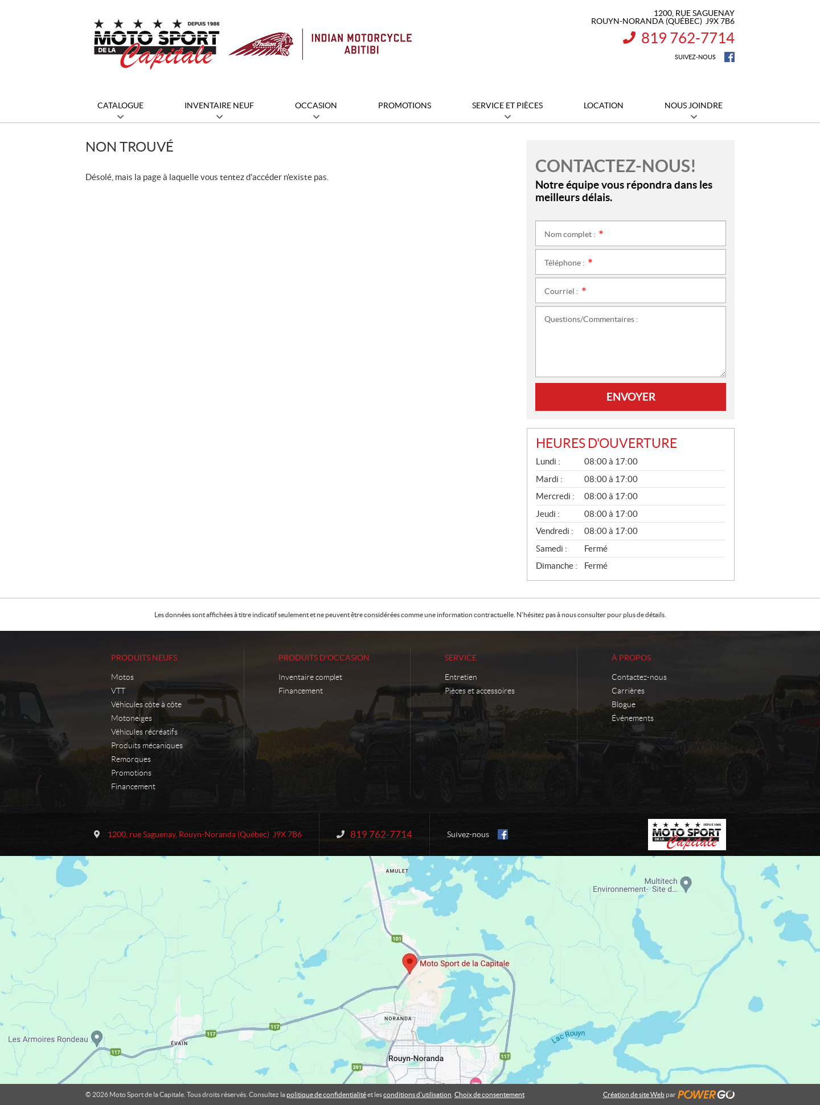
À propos (631, 657)
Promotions (131, 772)
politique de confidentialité (326, 1094)
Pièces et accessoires (480, 690)
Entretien (461, 677)
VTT (118, 690)
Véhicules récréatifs (144, 731)
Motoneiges (131, 718)
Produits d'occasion (324, 657)
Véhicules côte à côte (146, 704)
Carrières (628, 690)
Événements (633, 718)
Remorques (131, 759)
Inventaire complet (310, 677)
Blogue (624, 704)
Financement (133, 786)
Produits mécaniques (147, 745)
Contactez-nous (639, 677)
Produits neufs (144, 657)
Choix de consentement (489, 1094)
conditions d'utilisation (417, 1094)
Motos (122, 677)
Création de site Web (634, 1094)
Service (461, 657)
